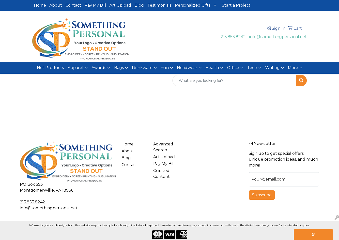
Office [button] (233, 67)
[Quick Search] (234, 80)
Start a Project (236, 5)
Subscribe (262, 195)
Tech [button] (252, 67)
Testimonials (159, 5)
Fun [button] (165, 67)
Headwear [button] (187, 67)
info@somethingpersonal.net (278, 36)
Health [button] (212, 67)
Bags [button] (119, 67)
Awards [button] (99, 67)
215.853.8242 (233, 36)
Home (40, 5)
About (55, 5)
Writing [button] (272, 67)
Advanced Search (163, 147)
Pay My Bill (95, 5)
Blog (139, 5)
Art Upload (120, 5)
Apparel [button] (75, 67)
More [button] (293, 67)
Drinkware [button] (142, 67)
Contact (73, 5)
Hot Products (50, 67)
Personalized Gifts (192, 5)
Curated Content (161, 173)
